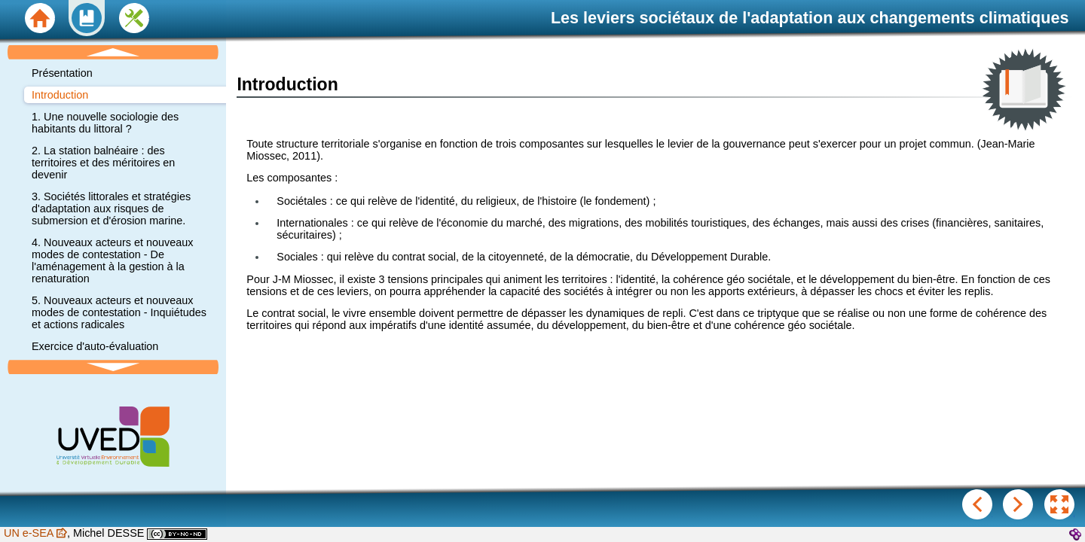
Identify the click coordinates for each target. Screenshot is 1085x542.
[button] (1059, 504)
